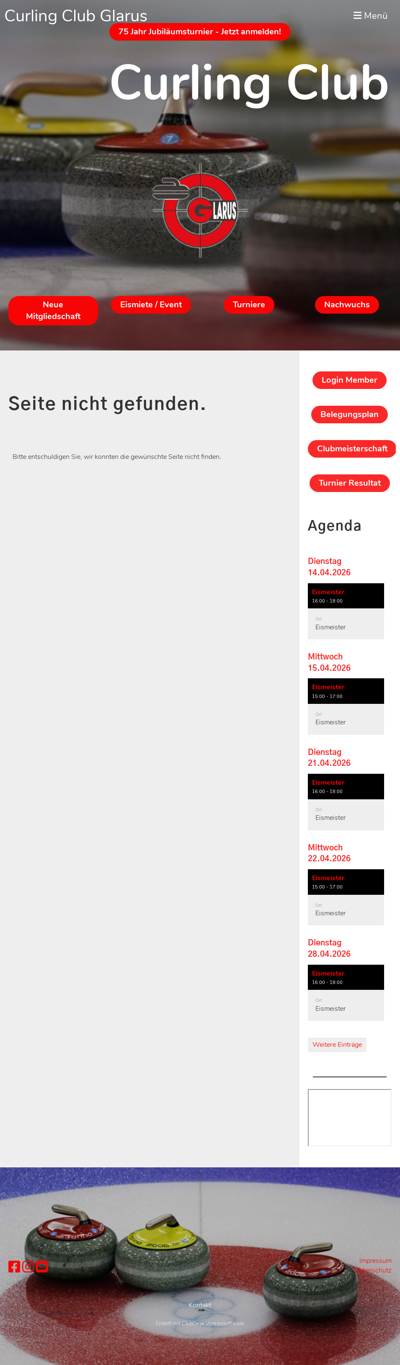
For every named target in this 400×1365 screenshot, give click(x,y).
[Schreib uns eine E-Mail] (42, 1267)
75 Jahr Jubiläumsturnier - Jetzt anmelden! (200, 31)
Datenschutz (373, 1270)
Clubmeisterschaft (352, 448)
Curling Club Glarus (75, 16)
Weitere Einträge (337, 1044)
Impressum (375, 1260)
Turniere (249, 304)
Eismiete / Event (151, 304)
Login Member (349, 380)
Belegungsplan (349, 414)
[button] (346, 611)
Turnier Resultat (350, 483)
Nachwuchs (347, 304)
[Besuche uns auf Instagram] (28, 1267)
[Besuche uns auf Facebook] (14, 1267)
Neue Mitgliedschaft (53, 310)
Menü (370, 16)
